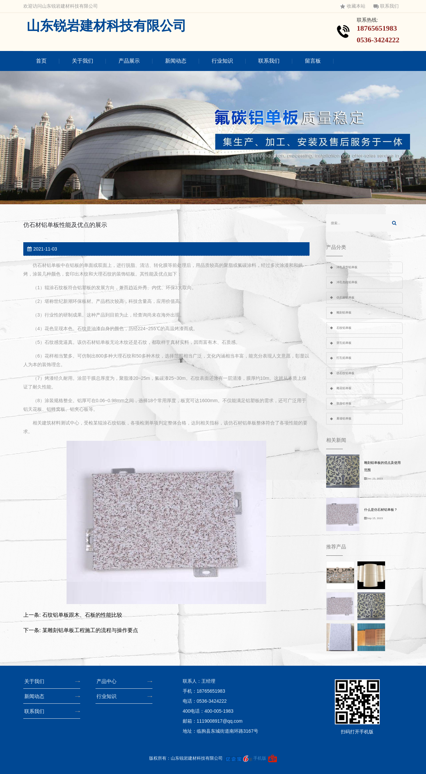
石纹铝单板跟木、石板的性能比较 (82, 615)
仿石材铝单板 (345, 297)
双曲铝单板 (343, 403)
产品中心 (109, 681)
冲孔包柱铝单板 (346, 282)
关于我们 (82, 61)
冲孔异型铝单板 (346, 267)
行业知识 (222, 61)
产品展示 (129, 61)
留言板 (313, 61)
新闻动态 (175, 61)
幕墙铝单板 (343, 418)
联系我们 (386, 6)
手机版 (259, 758)
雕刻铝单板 (343, 312)
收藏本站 (352, 6)
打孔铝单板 (343, 358)
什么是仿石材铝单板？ (380, 509)
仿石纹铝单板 (345, 373)
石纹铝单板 (343, 328)
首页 (41, 61)
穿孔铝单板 (343, 343)
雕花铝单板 (343, 388)
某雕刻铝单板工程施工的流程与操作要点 (90, 630)
